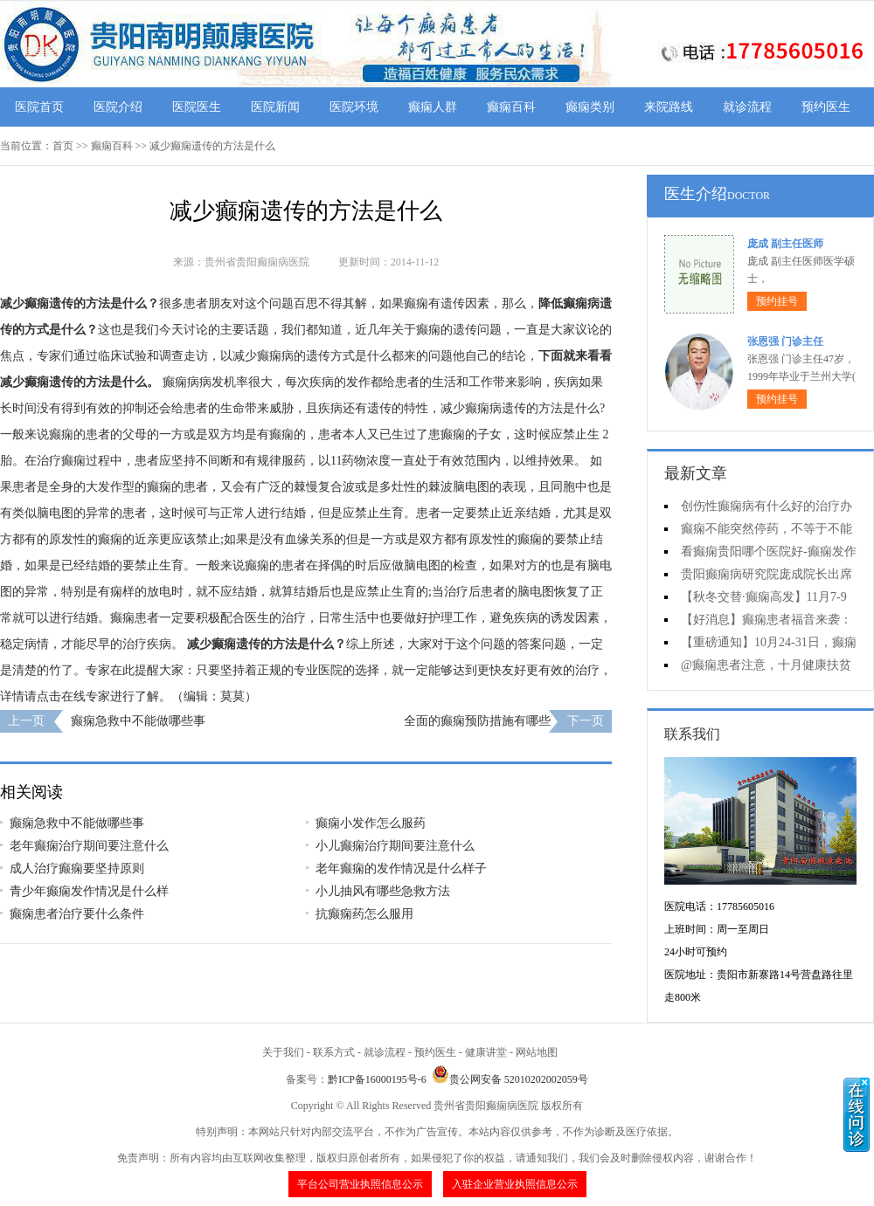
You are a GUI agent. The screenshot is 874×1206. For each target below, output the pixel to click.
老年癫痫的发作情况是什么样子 (401, 868)
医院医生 (196, 107)
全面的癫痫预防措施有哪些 (477, 720)
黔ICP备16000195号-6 (377, 1079)
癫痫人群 (432, 107)
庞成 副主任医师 (785, 244)
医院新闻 (275, 107)
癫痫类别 (589, 107)
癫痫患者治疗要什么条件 (77, 913)
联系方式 (334, 1052)
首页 (62, 146)
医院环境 (353, 107)
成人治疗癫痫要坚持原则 (77, 868)
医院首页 (39, 107)
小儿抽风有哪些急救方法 (383, 891)
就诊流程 (747, 107)
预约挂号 (777, 301)
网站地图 (537, 1052)
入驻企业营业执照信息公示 (515, 1184)
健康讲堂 (486, 1052)
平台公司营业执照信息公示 (360, 1184)
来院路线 (668, 107)
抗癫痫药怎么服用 (364, 913)
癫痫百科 (511, 107)
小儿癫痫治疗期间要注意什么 (395, 845)
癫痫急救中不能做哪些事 (138, 720)
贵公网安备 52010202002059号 (510, 1079)
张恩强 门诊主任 (785, 341)
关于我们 (283, 1052)
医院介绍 (118, 107)
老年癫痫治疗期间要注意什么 (89, 845)
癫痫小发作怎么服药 (371, 823)
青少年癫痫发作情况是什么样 (89, 891)
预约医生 (825, 107)
